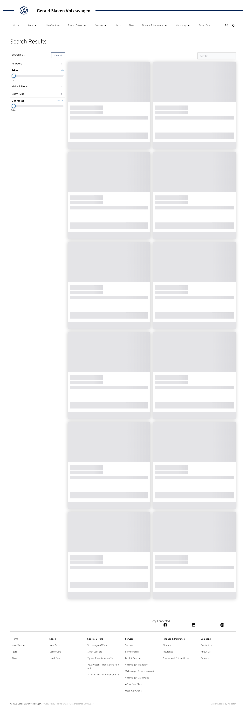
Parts (118, 25)
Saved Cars (204, 25)
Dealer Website (217, 703)
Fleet (131, 25)
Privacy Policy (49, 703)
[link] (28, 639)
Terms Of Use (62, 703)
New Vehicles (53, 25)
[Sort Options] (216, 55)
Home (16, 25)
